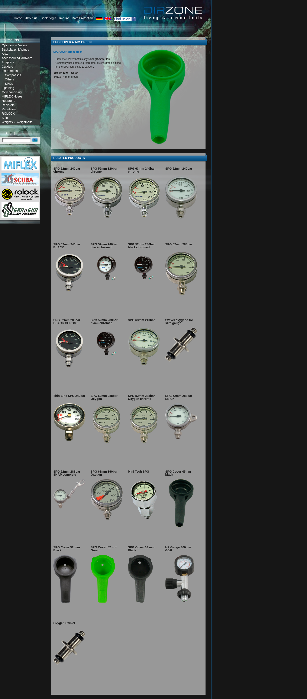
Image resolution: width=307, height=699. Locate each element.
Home (18, 18)
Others (9, 79)
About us (31, 18)
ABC (5, 53)
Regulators (9, 109)
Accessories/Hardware (17, 58)
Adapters (8, 62)
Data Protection (82, 18)
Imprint (64, 18)
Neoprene (8, 100)
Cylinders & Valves (14, 45)
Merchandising (12, 92)
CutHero (7, 66)
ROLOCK (8, 113)
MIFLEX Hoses (12, 96)
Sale (5, 117)
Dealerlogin (48, 18)
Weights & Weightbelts (17, 122)
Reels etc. (8, 105)
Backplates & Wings (15, 49)
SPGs (9, 83)
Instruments (10, 71)
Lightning (8, 88)
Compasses (13, 75)
